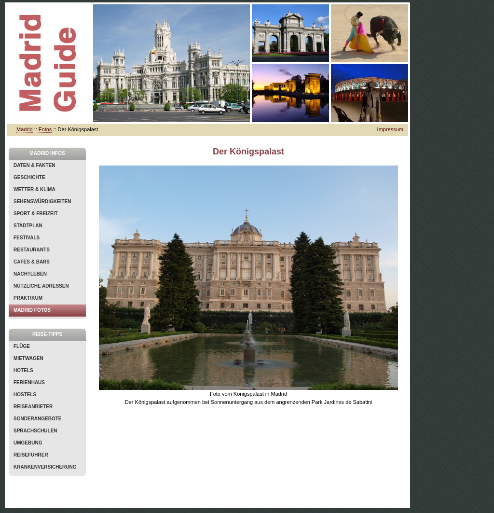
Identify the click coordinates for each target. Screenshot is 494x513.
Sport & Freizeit (36, 213)
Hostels (25, 394)
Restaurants (32, 249)
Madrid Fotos (32, 310)
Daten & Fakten (34, 165)
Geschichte (29, 177)
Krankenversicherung (45, 467)
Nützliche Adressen (41, 286)
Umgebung (28, 442)
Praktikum (28, 298)
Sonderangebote (37, 418)
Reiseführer (31, 455)
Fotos (45, 129)
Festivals (27, 237)
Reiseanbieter (33, 406)
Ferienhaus (29, 382)
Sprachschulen (35, 430)
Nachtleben (30, 274)
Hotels (23, 370)
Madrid (24, 129)
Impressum (390, 129)
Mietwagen (28, 358)
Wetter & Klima (34, 189)
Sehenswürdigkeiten (42, 201)
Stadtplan (28, 225)
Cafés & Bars (32, 261)
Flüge (22, 346)
